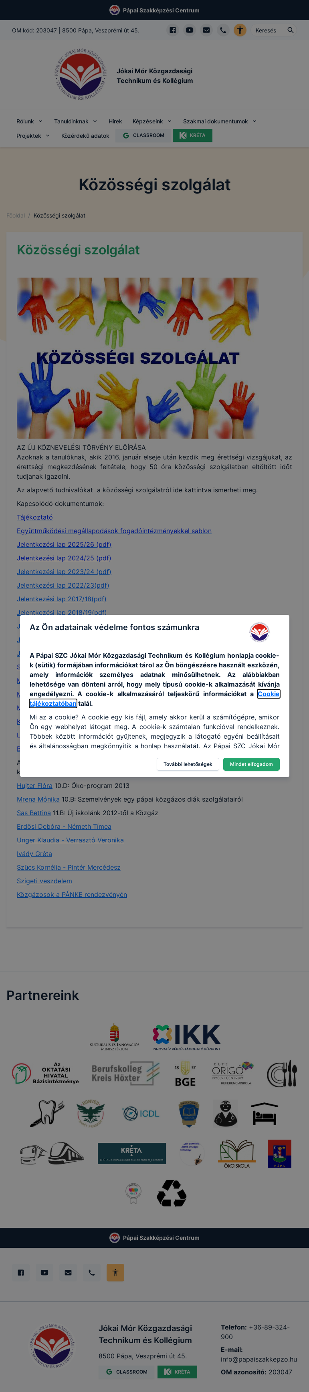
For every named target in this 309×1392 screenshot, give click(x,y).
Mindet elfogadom (251, 764)
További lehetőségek (188, 764)
